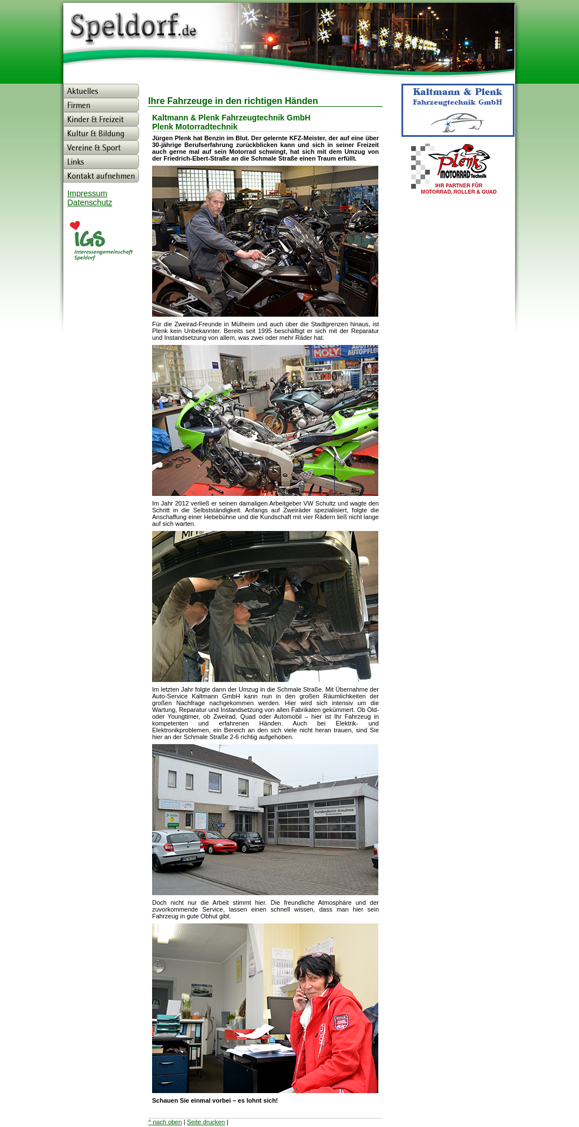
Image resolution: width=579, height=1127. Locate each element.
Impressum (87, 193)
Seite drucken (206, 1122)
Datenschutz (89, 202)
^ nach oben (165, 1122)
